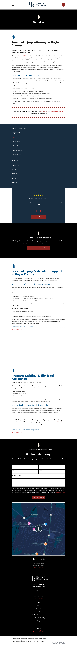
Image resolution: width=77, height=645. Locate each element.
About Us (38, 609)
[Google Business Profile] (34, 632)
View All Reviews (38, 217)
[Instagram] (40, 632)
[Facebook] (37, 632)
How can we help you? (17, 480)
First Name (14, 466)
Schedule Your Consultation (38, 248)
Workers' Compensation (38, 615)
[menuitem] (38, 133)
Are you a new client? (16, 476)
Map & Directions (38, 568)
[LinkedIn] (43, 632)
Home (38, 606)
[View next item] (40, 211)
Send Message (38, 498)
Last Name (42, 466)
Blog (38, 621)
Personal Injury (38, 612)
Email (41, 471)
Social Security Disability (38, 618)
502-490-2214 (38, 587)
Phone (13, 471)
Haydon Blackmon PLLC (19, 55)
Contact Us (38, 624)
